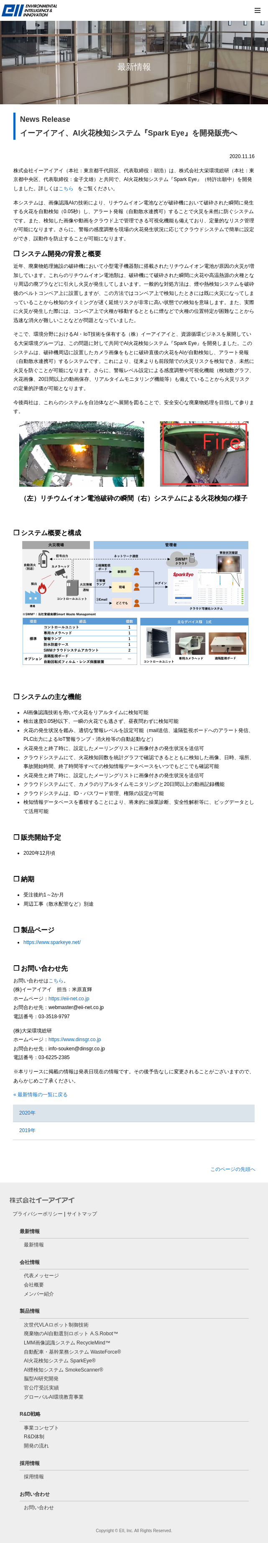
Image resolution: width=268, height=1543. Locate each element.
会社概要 (34, 1285)
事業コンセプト (41, 1428)
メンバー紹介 (39, 1294)
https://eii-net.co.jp (68, 999)
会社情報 (30, 1262)
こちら (66, 188)
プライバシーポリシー (38, 1214)
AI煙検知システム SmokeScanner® (63, 1370)
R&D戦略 (30, 1414)
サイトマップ (82, 1214)
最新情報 (30, 1231)
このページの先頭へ (232, 1169)
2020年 (27, 1113)
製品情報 (30, 1311)
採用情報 (30, 1463)
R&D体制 (34, 1437)
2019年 (27, 1130)
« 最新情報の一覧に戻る (40, 1094)
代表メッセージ (41, 1276)
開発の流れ (36, 1446)
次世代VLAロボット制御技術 (56, 1325)
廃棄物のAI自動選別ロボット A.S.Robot (71, 1334)
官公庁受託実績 (41, 1388)
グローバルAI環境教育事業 (54, 1397)
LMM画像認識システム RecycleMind (67, 1343)
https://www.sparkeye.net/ (52, 942)
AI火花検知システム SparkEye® (60, 1361)
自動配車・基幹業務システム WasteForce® (72, 1352)
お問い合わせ (35, 1494)
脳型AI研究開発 (41, 1379)
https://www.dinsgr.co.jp (74, 1039)
